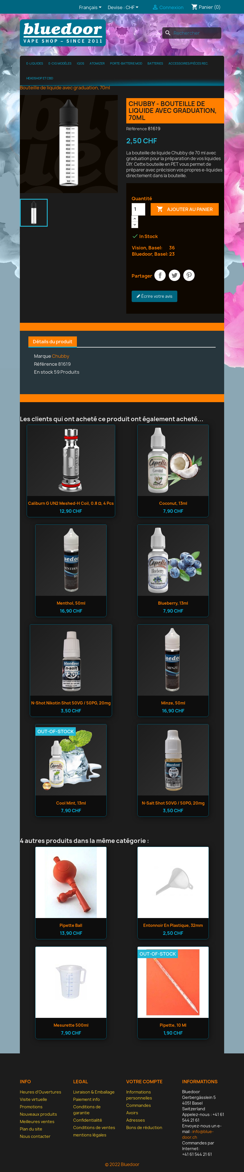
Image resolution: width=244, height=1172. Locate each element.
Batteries (155, 63)
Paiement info (86, 1099)
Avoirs (132, 1112)
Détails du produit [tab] (52, 341)
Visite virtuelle (33, 1099)
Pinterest (189, 275)
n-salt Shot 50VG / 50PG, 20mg (173, 803)
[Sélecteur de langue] (91, 7)
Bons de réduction (144, 1127)
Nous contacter (35, 1136)
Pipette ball (71, 925)
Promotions (31, 1106)
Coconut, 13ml (173, 503)
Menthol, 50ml (71, 603)
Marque (42, 356)
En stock (43, 372)
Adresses (135, 1120)
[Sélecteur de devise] (133, 7)
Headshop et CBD (39, 78)
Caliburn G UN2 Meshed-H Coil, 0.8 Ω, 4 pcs (71, 503)
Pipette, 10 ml (173, 1025)
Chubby (60, 356)
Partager (160, 275)
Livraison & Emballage (94, 1092)
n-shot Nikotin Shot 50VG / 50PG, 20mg (71, 703)
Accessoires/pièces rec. (188, 63)
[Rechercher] (191, 33)
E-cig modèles (60, 63)
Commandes (138, 1105)
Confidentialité (87, 1120)
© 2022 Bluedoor (122, 1164)
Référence (136, 128)
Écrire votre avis (154, 296)
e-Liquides (34, 63)
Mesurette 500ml (71, 1025)
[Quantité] (138, 209)
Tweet (174, 275)
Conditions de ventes (94, 1127)
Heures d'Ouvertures (40, 1092)
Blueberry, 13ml (173, 603)
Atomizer (97, 63)
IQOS (80, 63)
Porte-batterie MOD (126, 63)
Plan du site (31, 1129)
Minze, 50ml (173, 703)
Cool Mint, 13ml (71, 803)
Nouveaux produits (38, 1114)
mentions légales (89, 1135)
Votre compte (144, 1081)
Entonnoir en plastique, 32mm (173, 925)
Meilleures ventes (37, 1121)
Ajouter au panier (185, 209)
